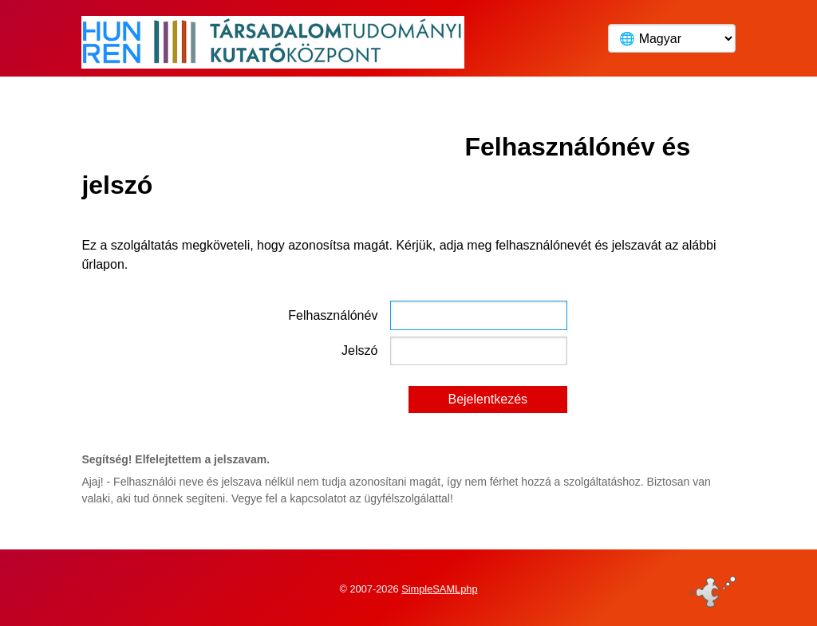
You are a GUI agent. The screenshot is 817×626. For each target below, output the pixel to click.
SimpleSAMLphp (439, 589)
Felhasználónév (332, 315)
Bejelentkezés (487, 399)
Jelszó (359, 350)
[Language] (672, 38)
